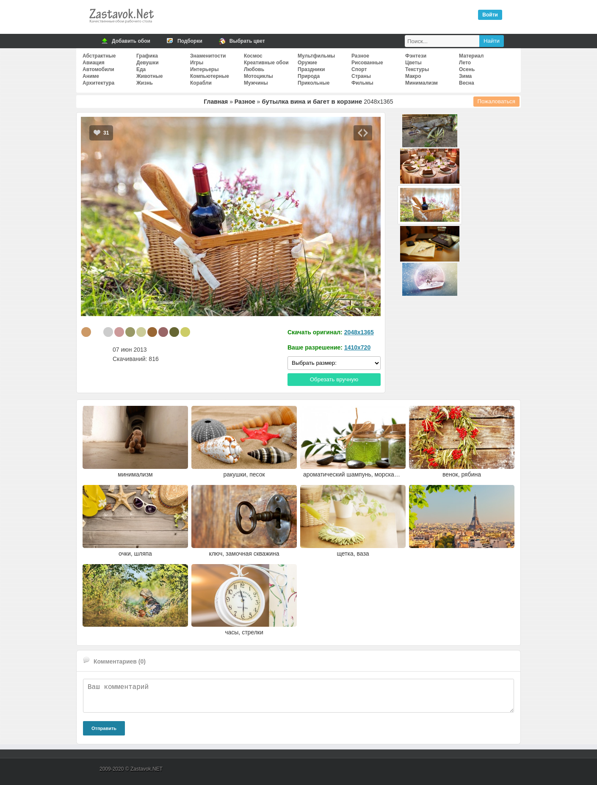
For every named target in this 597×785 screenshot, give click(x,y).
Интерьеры (204, 69)
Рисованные (367, 63)
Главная (216, 101)
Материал (471, 56)
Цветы (413, 63)
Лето (465, 63)
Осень (467, 69)
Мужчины (256, 83)
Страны (361, 76)
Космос (253, 56)
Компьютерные (209, 76)
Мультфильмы (316, 56)
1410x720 (357, 347)
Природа (309, 76)
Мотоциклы (258, 76)
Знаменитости (208, 56)
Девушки (147, 63)
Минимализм (421, 83)
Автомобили (98, 69)
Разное (360, 56)
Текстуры (417, 69)
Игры (196, 63)
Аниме (91, 76)
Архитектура (98, 83)
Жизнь (144, 83)
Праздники (311, 69)
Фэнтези (415, 56)
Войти (490, 15)
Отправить (103, 728)
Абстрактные (99, 56)
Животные (149, 76)
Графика (147, 56)
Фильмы (362, 83)
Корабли (201, 83)
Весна (466, 83)
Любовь (254, 69)
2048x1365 (359, 332)
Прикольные (313, 83)
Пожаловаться (497, 101)
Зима (465, 76)
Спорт (359, 69)
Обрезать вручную (334, 379)
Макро (413, 76)
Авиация (94, 63)
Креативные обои (266, 63)
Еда (141, 69)
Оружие (307, 63)
